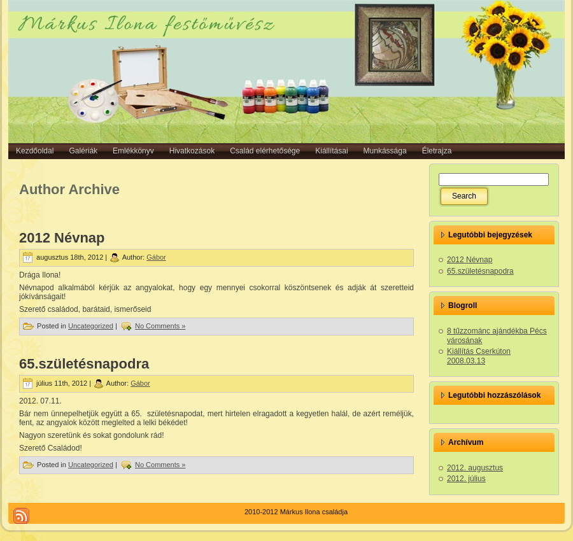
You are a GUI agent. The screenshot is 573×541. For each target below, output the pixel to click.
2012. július (466, 478)
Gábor (156, 257)
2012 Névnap (62, 238)
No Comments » (160, 326)
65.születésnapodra (84, 364)
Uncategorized (90, 326)
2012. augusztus (475, 467)
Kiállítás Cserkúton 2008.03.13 (479, 356)
